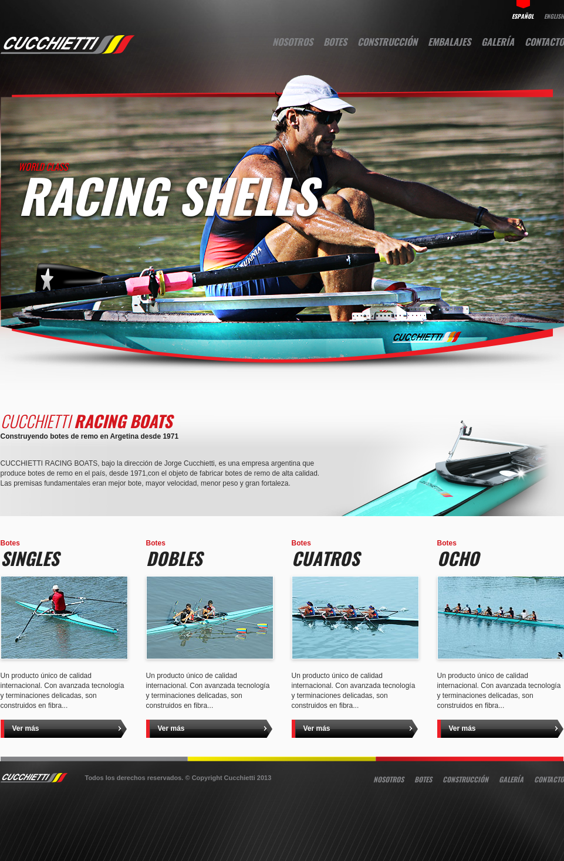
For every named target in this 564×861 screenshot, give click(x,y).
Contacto (544, 41)
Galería (497, 41)
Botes (335, 41)
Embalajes (449, 41)
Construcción (387, 41)
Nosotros (292, 41)
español (522, 15)
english (554, 15)
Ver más (25, 728)
